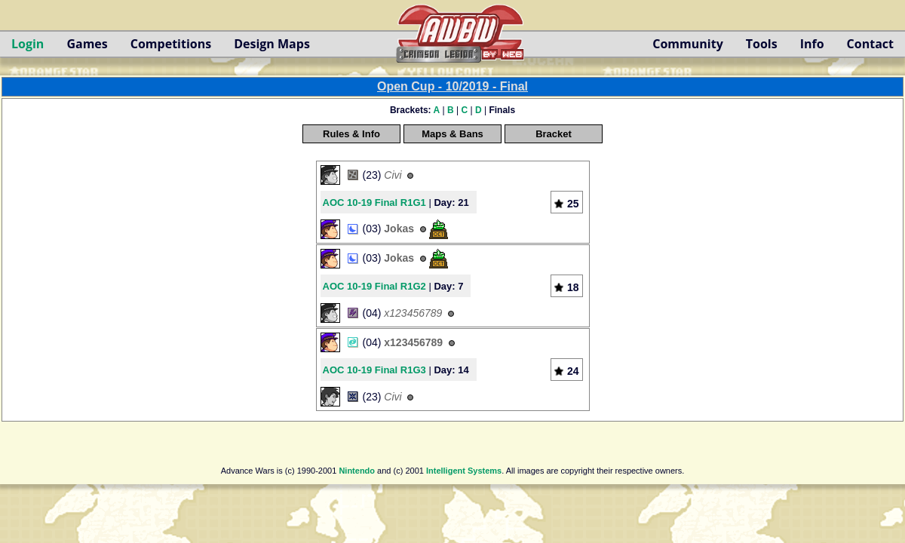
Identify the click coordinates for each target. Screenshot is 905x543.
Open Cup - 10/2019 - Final (452, 86)
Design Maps (272, 43)
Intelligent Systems (464, 470)
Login (27, 43)
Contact (870, 43)
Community (687, 43)
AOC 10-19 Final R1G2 (374, 286)
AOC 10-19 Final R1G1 (374, 202)
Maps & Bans (452, 134)
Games (86, 43)
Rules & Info (351, 134)
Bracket (553, 134)
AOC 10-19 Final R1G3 (374, 370)
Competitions (170, 43)
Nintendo (357, 470)
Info (812, 43)
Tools (762, 43)
